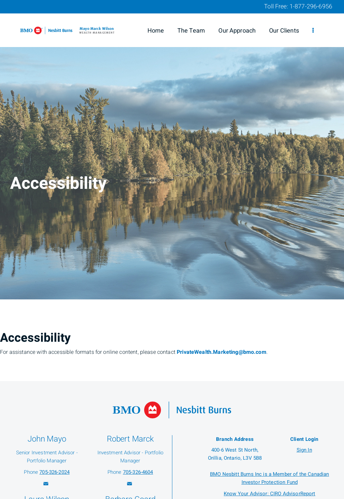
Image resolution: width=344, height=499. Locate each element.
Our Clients (284, 30)
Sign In (304, 450)
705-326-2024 (54, 472)
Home (155, 30)
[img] (172, 149)
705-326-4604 (138, 472)
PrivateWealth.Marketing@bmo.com (221, 352)
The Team (191, 30)
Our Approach (237, 30)
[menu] (313, 31)
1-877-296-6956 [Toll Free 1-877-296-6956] (311, 6)
